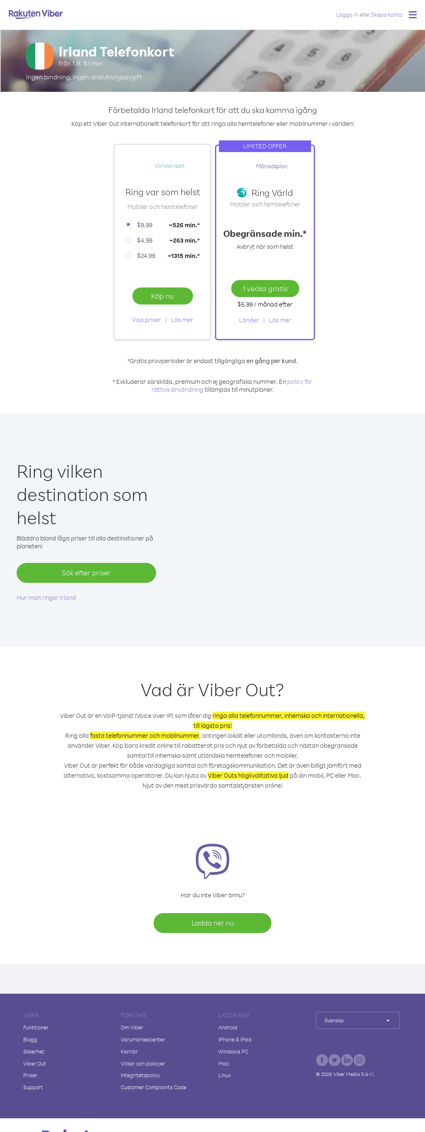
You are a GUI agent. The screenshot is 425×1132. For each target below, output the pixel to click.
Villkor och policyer (143, 1063)
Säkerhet (33, 1051)
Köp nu (162, 295)
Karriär (129, 1051)
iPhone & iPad (235, 1039)
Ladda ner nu (213, 922)
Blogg (30, 1039)
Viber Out (34, 1063)
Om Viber (132, 1027)
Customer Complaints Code (153, 1087)
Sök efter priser (86, 572)
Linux (224, 1075)
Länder (249, 320)
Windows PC (233, 1051)
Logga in (347, 14)
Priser (30, 1075)
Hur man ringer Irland (46, 598)
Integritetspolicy (140, 1075)
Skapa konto (387, 14)
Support (33, 1087)
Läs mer (182, 320)
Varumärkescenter (143, 1039)
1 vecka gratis (265, 288)
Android (227, 1027)
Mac (223, 1063)
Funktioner (36, 1027)
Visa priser (146, 320)
